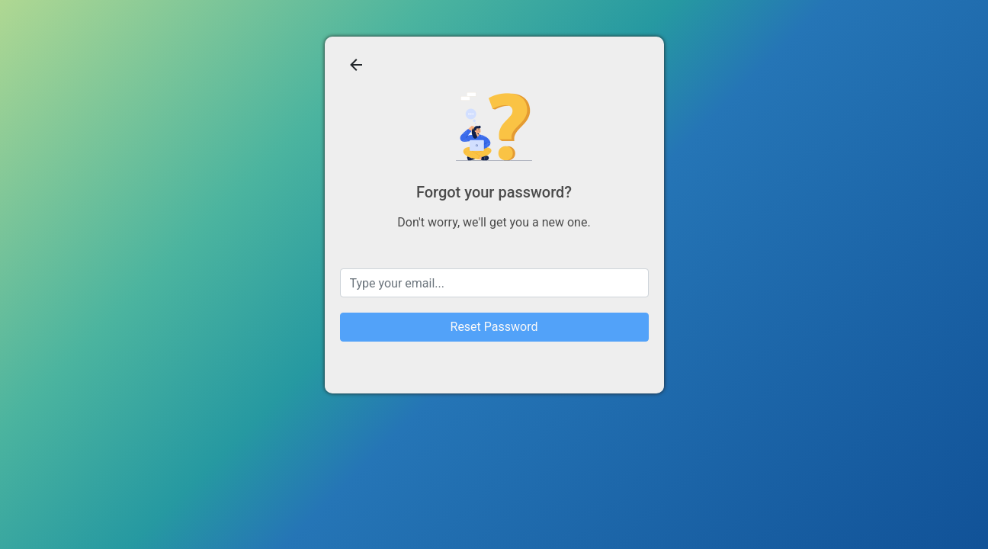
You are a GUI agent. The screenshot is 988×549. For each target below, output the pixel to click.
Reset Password (494, 326)
